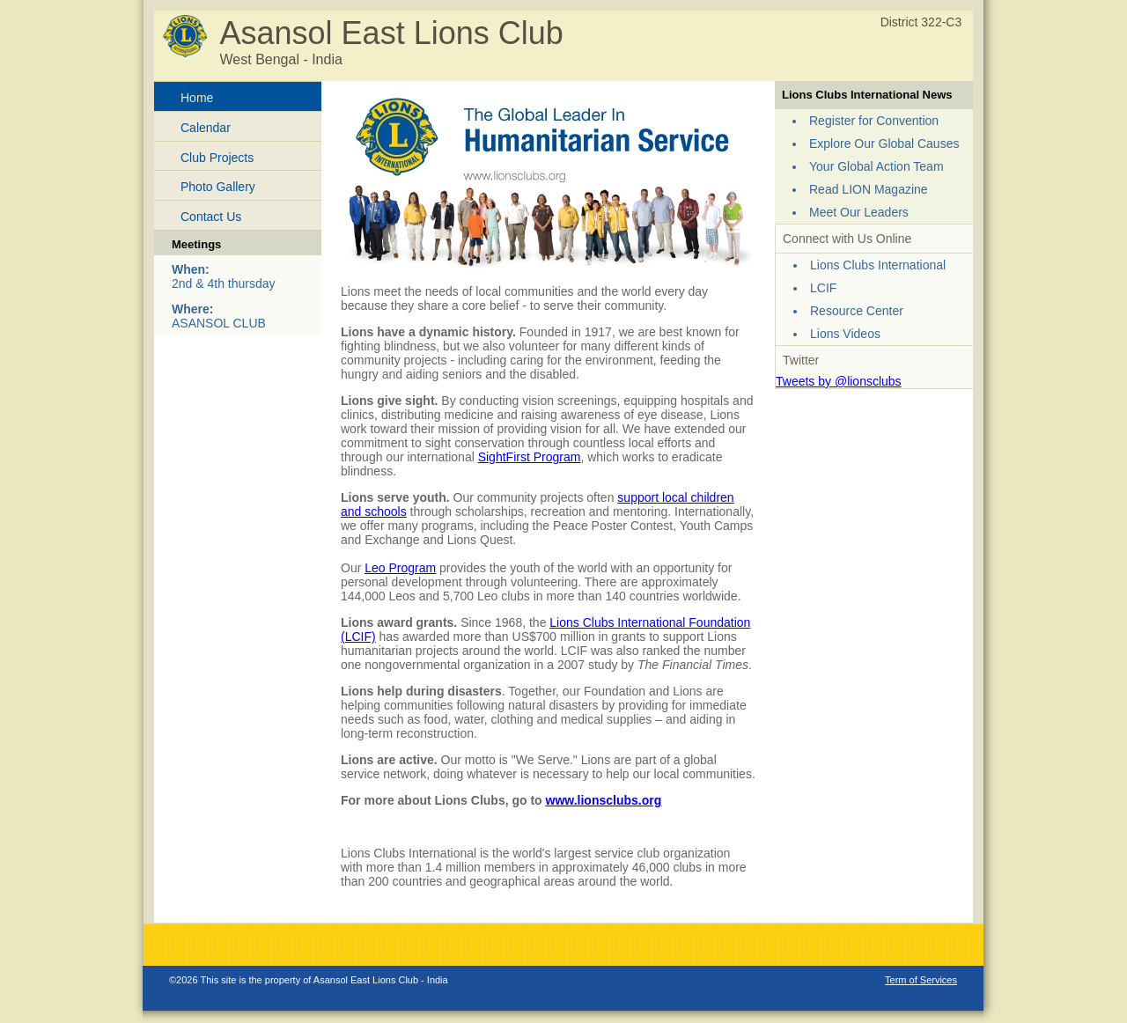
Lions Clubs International (878, 265)
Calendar (205, 128)
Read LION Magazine (868, 189)
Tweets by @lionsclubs (839, 381)
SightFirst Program (529, 457)
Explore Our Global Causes (884, 143)
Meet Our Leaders (859, 212)
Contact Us (210, 217)
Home (196, 98)
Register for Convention (874, 121)
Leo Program (400, 568)
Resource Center (856, 311)
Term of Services (921, 980)
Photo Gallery (217, 187)
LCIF (823, 288)
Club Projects (217, 158)
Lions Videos (845, 334)
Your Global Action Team (876, 166)
